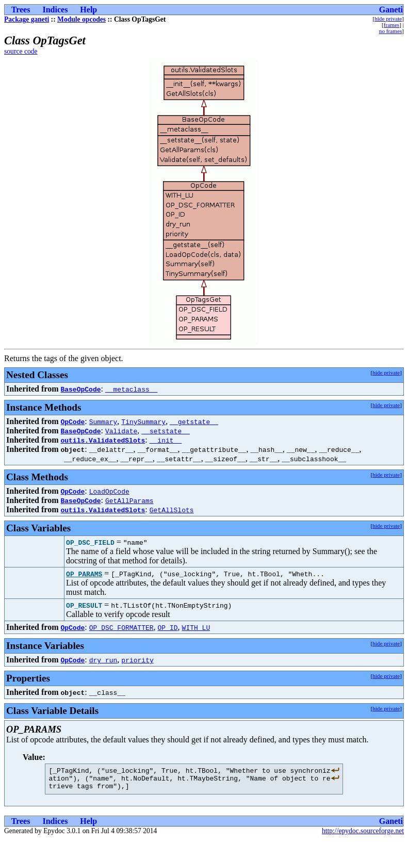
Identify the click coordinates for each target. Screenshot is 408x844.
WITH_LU (196, 627)
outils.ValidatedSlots (102, 440)
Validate (121, 430)
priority (137, 659)
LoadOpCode (109, 491)
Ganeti (391, 9)
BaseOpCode (80, 389)
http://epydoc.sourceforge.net (363, 835)
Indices (55, 9)
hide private (388, 18)
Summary (103, 421)
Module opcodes (81, 19)
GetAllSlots (172, 509)
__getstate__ (194, 421)
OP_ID (168, 627)
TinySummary (143, 421)
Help (88, 9)
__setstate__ (165, 430)
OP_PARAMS (84, 573)
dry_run (103, 659)
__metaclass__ (131, 389)
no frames (390, 31)
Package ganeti (26, 19)
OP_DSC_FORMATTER (121, 627)
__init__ (166, 440)
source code (21, 51)
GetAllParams (129, 500)
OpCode (72, 421)
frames (391, 25)
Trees (20, 9)
